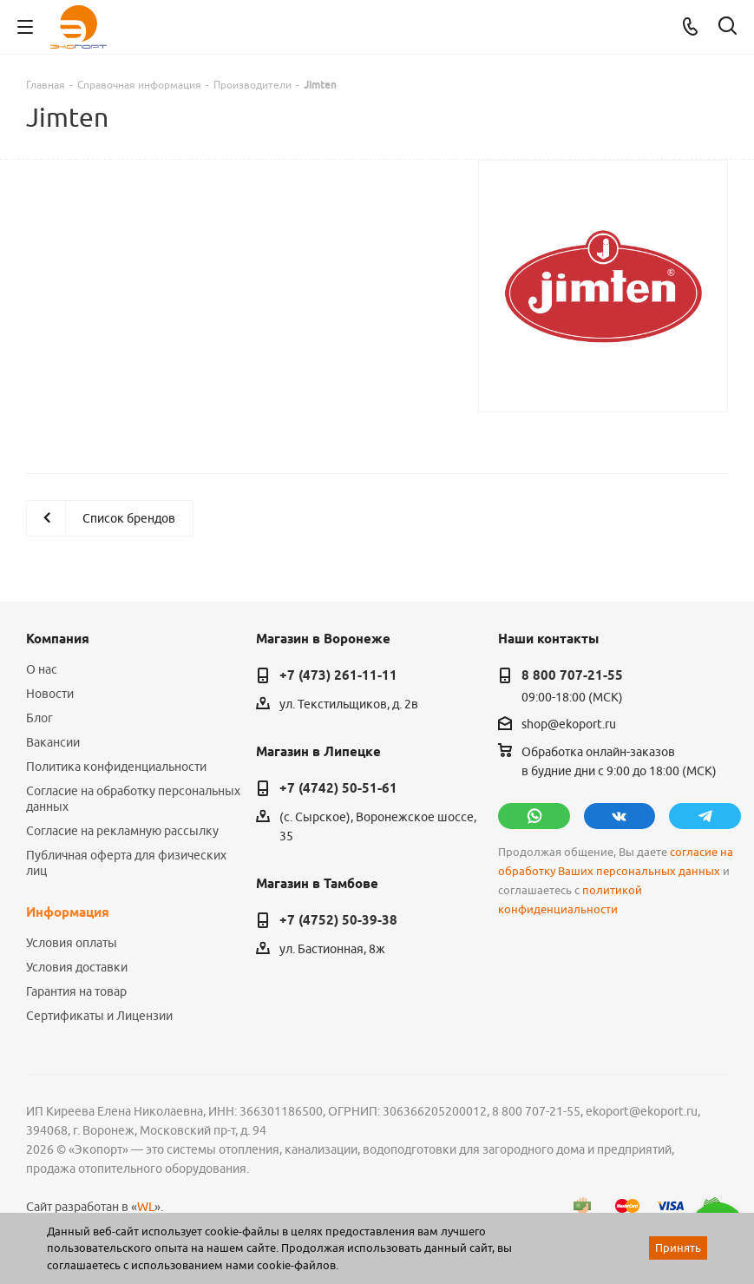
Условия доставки (77, 967)
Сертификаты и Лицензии (99, 1016)
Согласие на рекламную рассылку (122, 831)
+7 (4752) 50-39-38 (338, 920)
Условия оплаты (71, 943)
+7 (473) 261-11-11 (338, 675)
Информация (67, 912)
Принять (678, 1247)
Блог (39, 718)
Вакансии (53, 742)
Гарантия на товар (76, 991)
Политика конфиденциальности (116, 767)
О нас (41, 669)
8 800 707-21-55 (572, 675)
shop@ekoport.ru (568, 724)
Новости (50, 694)
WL (145, 1207)
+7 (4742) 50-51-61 (338, 788)
